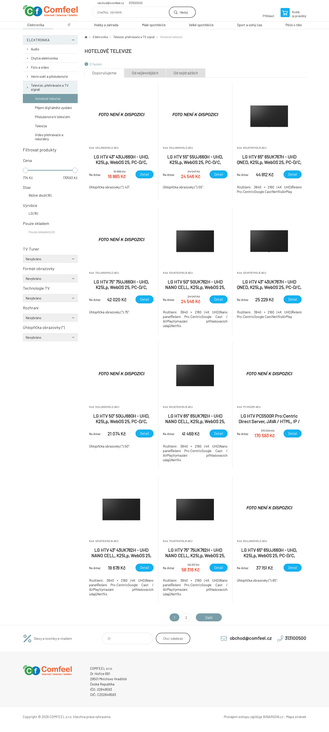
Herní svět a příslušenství (49, 76)
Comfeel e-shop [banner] (50, 10)
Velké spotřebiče (201, 25)
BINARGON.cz (273, 717)
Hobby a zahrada (106, 25)
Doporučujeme (104, 72)
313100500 (136, 3)
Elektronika (35, 25)
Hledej (184, 12)
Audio (35, 49)
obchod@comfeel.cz (110, 3)
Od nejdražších (186, 72)
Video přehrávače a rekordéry (49, 137)
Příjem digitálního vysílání (53, 108)
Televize (41, 126)
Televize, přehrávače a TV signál (50, 87)
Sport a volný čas (249, 25)
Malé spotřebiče (154, 25)
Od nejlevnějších (145, 72)
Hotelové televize (48, 98)
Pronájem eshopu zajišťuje (243, 717)
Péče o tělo (294, 25)
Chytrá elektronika (44, 58)
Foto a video (40, 67)
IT (69, 25)
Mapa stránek (296, 717)
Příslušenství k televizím (52, 117)
